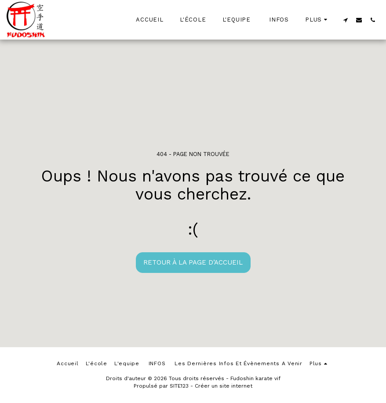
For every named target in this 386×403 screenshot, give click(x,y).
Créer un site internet (223, 386)
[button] (345, 20)
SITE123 (179, 386)
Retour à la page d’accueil (193, 262)
